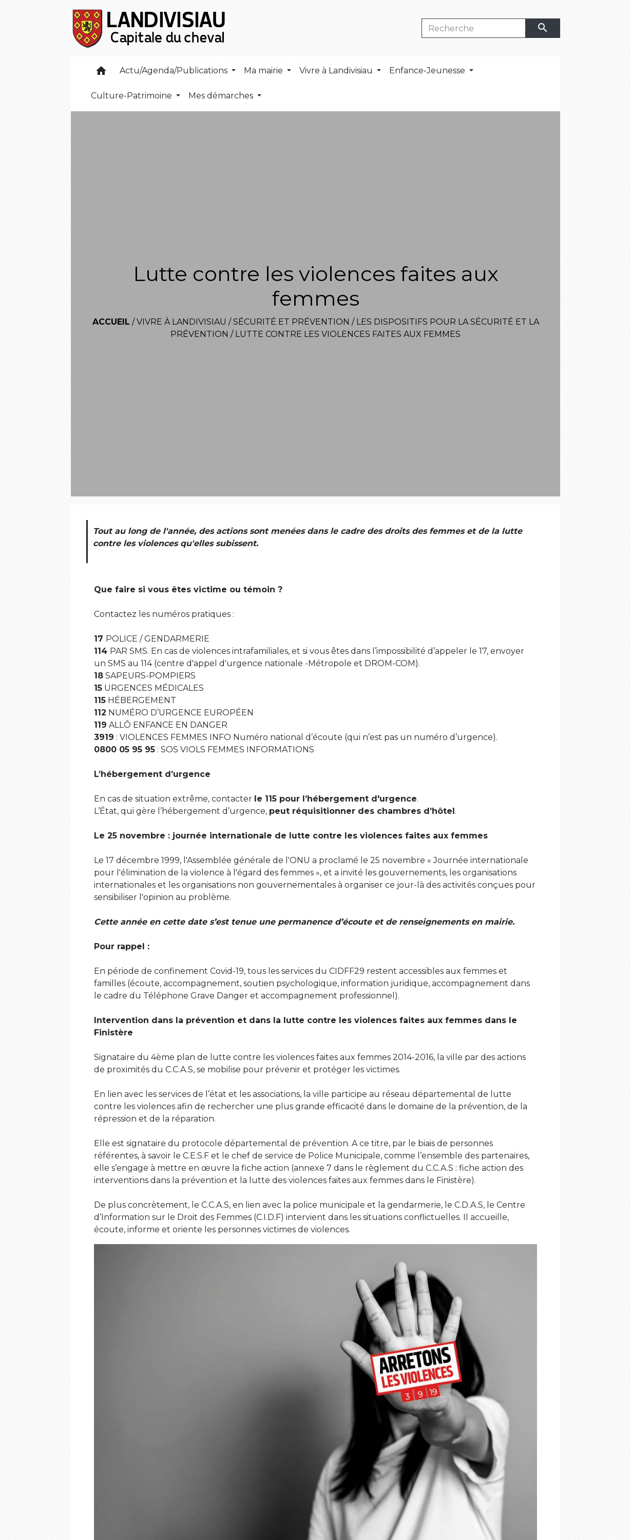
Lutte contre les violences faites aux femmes (348, 334)
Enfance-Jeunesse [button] (428, 70)
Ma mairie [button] (264, 70)
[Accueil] (149, 28)
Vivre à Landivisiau (181, 322)
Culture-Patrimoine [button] (132, 96)
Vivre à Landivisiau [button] (337, 70)
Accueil (111, 322)
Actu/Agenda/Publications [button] (175, 70)
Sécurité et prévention (291, 322)
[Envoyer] (543, 28)
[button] (101, 73)
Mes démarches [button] (221, 96)
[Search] (474, 28)
